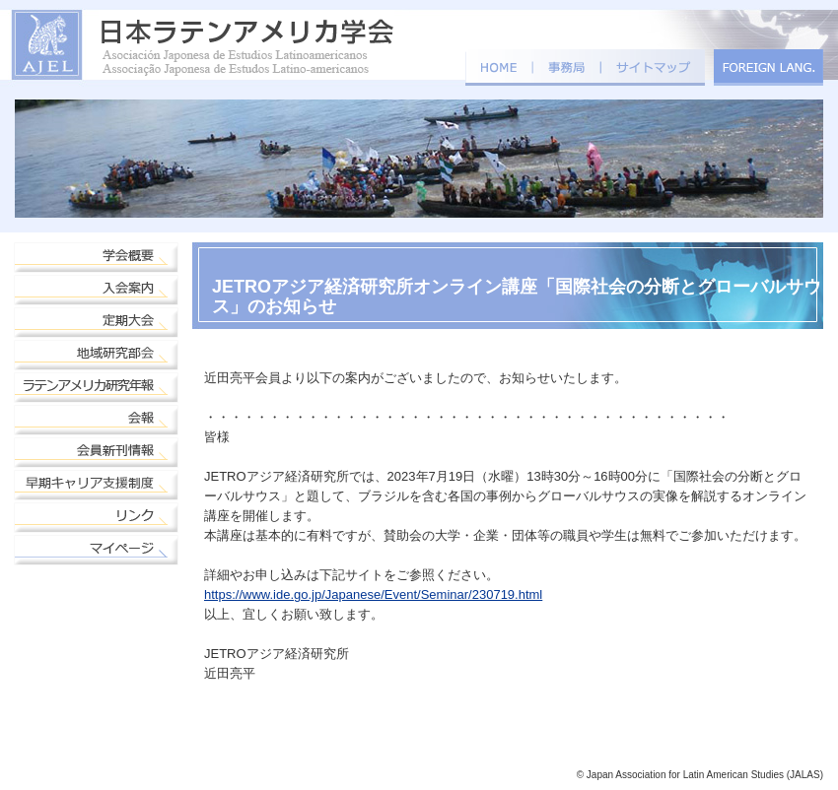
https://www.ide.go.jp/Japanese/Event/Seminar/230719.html (373, 594)
